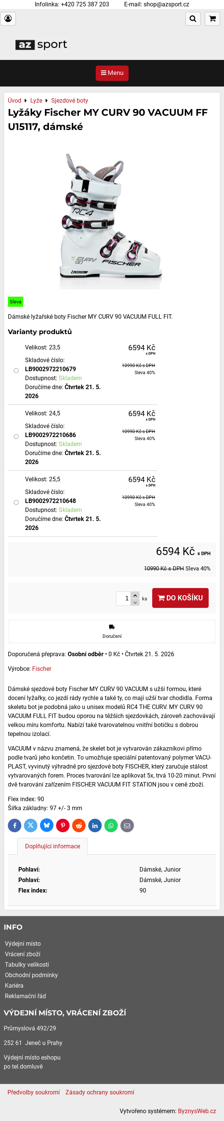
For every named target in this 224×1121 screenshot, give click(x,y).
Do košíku (180, 598)
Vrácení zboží (22, 954)
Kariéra (14, 985)
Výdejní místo (23, 943)
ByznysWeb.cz (197, 1111)
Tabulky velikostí (27, 964)
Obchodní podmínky (31, 975)
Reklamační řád (25, 996)
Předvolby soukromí (33, 1092)
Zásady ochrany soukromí (99, 1092)
